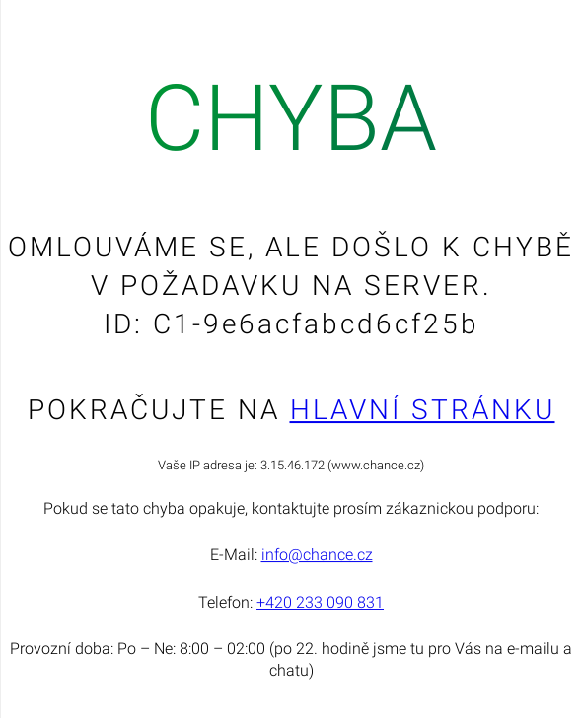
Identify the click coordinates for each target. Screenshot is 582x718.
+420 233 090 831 (320, 602)
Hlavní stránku (422, 410)
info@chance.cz (317, 554)
